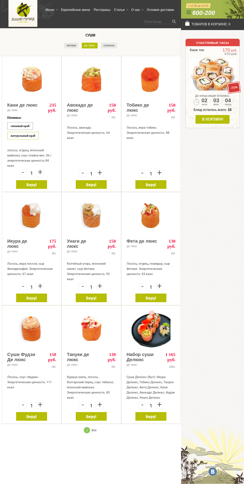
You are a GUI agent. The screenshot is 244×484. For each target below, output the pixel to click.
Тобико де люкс (138, 107)
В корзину (212, 119)
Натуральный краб (23, 135)
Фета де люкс (142, 241)
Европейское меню (75, 10)
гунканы (109, 45)
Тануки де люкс (78, 357)
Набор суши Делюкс (140, 357)
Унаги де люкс (76, 243)
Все (94, 430)
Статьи (119, 10)
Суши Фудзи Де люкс (21, 357)
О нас (135, 10)
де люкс (89, 45)
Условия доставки (160, 10)
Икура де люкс (17, 243)
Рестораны (102, 10)
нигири (71, 45)
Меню (49, 10)
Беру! (31, 184)
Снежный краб (20, 126)
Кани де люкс (22, 105)
